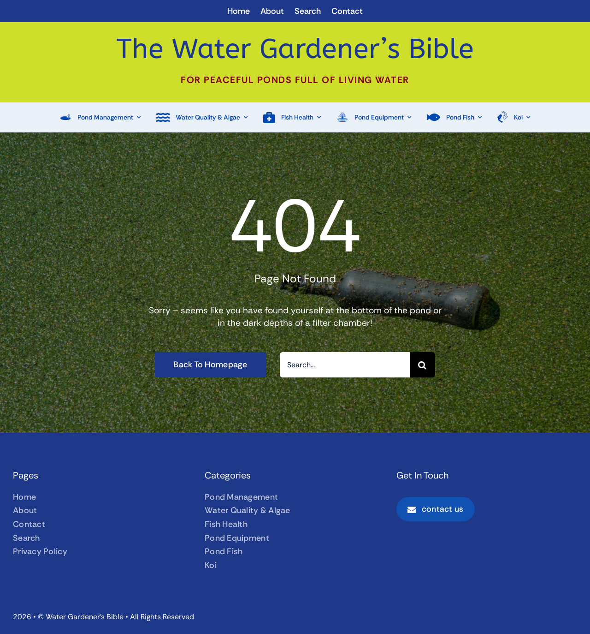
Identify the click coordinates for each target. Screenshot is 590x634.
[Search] (422, 364)
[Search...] (345, 364)
